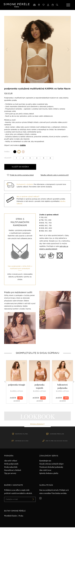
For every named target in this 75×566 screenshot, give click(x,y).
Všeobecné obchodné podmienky (51, 506)
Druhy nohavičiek (10, 506)
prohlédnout (37, 443)
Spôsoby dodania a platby (48, 512)
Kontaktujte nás (45, 499)
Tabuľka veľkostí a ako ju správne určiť (54, 175)
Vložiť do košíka (20, 167)
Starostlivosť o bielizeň (12, 509)
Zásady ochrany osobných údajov (51, 502)
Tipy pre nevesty (10, 512)
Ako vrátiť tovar (45, 509)
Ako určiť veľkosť (10, 499)
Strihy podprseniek (11, 502)
